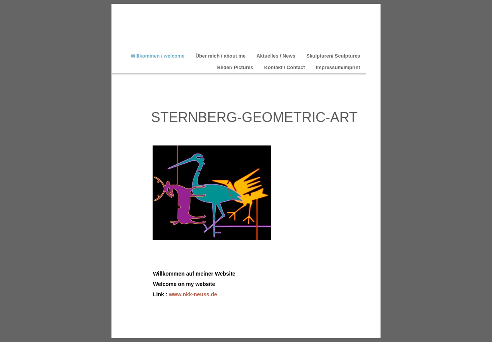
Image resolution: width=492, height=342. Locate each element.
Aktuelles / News (276, 56)
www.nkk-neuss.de (193, 294)
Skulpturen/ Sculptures (333, 56)
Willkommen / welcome (158, 56)
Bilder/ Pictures (235, 67)
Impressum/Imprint (338, 67)
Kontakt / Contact (285, 67)
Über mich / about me (221, 56)
